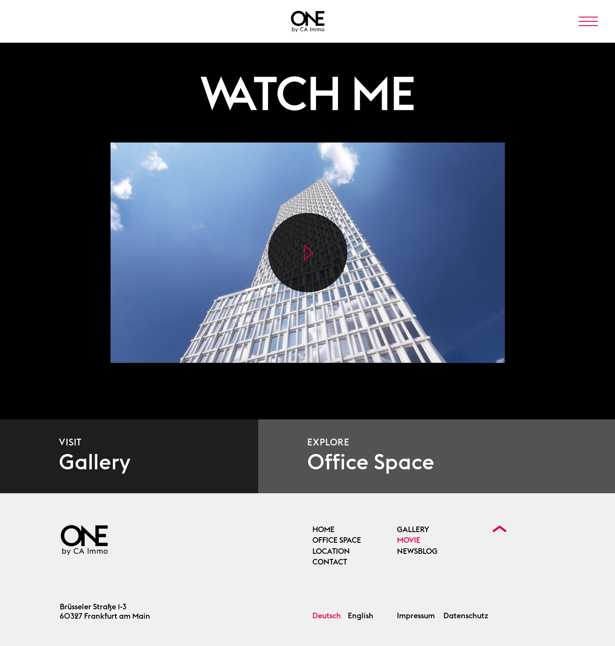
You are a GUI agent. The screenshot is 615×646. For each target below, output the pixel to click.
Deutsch (326, 615)
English (360, 615)
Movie (408, 540)
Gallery (413, 529)
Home (323, 529)
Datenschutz (465, 615)
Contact (329, 562)
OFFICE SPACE (336, 540)
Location (331, 551)
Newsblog (417, 551)
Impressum (416, 615)
